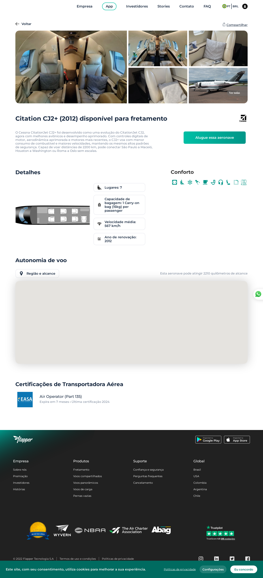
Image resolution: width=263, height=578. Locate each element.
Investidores (21, 482)
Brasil (197, 469)
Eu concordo (243, 569)
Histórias (19, 489)
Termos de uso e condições (78, 558)
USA (196, 476)
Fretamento (81, 469)
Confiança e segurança (148, 469)
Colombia (199, 482)
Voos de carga (82, 489)
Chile (196, 496)
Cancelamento (143, 482)
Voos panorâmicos (85, 482)
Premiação (20, 476)
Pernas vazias (82, 496)
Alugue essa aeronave (214, 138)
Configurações (213, 569)
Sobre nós (20, 469)
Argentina (200, 489)
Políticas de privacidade (118, 558)
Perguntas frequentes (147, 476)
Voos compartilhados (87, 476)
